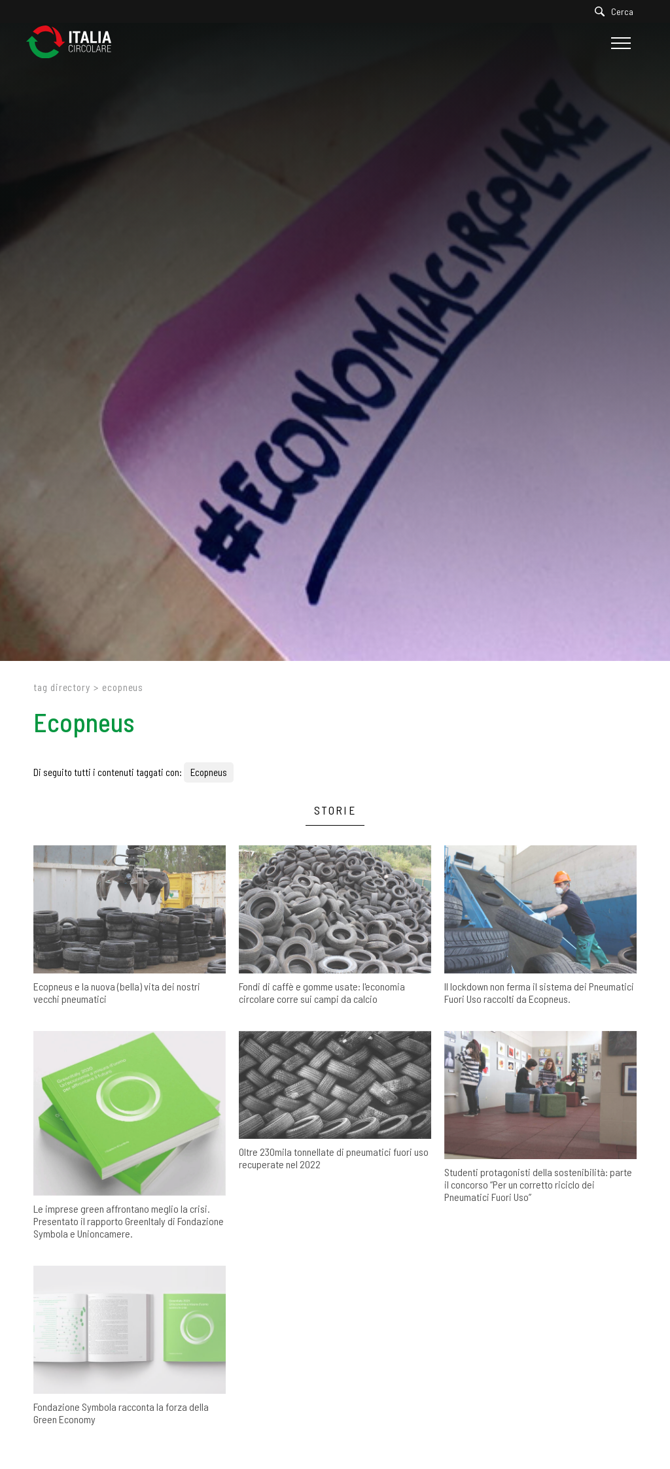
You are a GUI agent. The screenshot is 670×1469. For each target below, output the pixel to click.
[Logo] (75, 42)
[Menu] (619, 43)
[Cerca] (617, 11)
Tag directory (61, 687)
